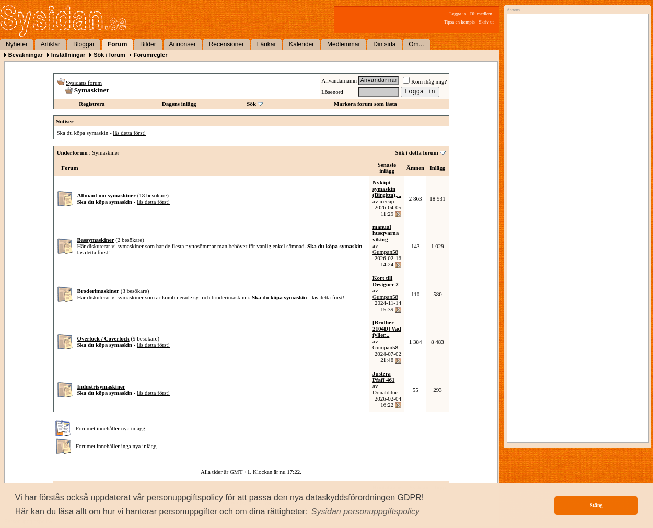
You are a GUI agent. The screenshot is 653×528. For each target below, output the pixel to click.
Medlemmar (343, 44)
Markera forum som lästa (365, 104)
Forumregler (151, 55)
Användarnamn (339, 80)
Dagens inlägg (179, 104)
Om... (416, 44)
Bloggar (84, 44)
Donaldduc (385, 392)
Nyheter (17, 44)
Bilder (148, 44)
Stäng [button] (596, 505)
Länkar (266, 44)
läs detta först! (129, 133)
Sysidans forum (84, 82)
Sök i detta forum (416, 152)
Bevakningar (25, 55)
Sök (251, 104)
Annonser (182, 44)
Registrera (91, 104)
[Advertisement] (575, 123)
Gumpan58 (385, 252)
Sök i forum (109, 55)
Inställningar (68, 55)
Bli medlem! (482, 13)
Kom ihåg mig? (425, 81)
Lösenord (332, 92)
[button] (366, 512)
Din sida (384, 44)
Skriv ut (486, 22)
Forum (117, 44)
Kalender (301, 44)
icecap (386, 201)
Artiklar (50, 44)
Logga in (457, 13)
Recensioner (226, 44)
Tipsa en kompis (459, 22)
